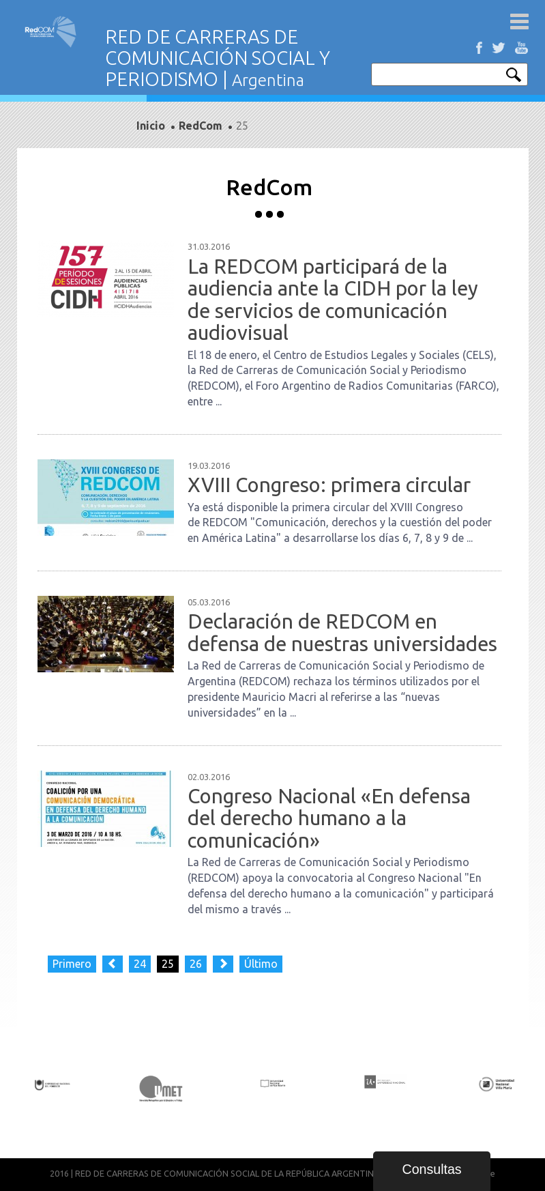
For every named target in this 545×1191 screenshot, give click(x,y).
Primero (72, 964)
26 (196, 964)
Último (261, 964)
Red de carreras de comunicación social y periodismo (51, 32)
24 (140, 964)
